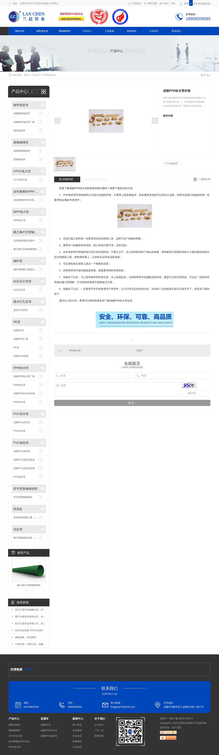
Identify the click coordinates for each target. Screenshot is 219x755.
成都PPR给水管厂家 (24, 376)
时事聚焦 (77, 741)
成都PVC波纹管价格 (24, 468)
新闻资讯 (131, 31)
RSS (165, 3)
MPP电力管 (21, 212)
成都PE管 (18, 330)
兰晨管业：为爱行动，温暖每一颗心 (30, 644)
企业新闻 (77, 730)
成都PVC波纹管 (21, 451)
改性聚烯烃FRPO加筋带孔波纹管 (26, 191)
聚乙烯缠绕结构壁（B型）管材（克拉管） (28, 537)
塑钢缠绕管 (64, 31)
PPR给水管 (50, 75)
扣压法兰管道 (22, 281)
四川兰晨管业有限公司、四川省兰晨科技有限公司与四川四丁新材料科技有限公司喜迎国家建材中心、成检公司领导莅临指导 (30, 623)
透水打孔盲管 (22, 301)
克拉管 (17, 529)
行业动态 (77, 736)
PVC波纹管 (21, 442)
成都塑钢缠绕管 (21, 150)
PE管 (16, 322)
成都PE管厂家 (20, 339)
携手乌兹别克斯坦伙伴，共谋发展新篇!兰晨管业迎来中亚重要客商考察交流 (30, 616)
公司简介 (154, 31)
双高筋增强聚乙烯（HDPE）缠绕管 (28, 517)
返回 (205, 75)
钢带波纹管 (42, 31)
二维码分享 (204, 179)
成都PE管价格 (20, 356)
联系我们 (176, 31)
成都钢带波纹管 (21, 113)
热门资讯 (77, 725)
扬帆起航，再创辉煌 (25, 637)
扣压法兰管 (19, 289)
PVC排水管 (21, 414)
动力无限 (176, 727)
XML (173, 3)
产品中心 (87, 31)
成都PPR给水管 (78, 188)
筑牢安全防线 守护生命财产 (29, 630)
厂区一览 (99, 730)
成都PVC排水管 (21, 422)
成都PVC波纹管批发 (24, 459)
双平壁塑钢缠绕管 (25, 488)
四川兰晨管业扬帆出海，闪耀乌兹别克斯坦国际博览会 (30, 609)
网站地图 (152, 3)
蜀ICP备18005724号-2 (181, 718)
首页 (26, 75)
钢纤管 (17, 261)
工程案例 (109, 31)
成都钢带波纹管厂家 (24, 122)
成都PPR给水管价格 (24, 393)
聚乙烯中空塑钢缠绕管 (26, 232)
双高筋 (17, 509)
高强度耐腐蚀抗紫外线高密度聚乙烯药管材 (28, 240)
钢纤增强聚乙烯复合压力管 (27, 269)
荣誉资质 (99, 736)
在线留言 (137, 3)
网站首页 (20, 31)
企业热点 (77, 747)
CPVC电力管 (22, 171)
